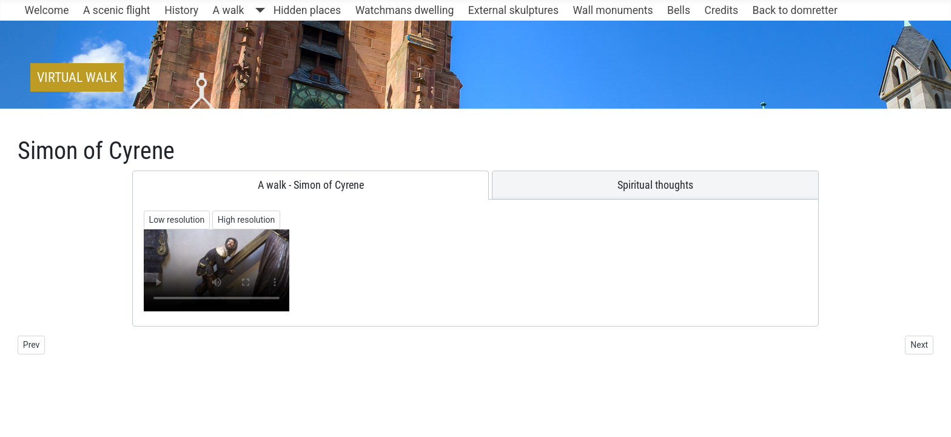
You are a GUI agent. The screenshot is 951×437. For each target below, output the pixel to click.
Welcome (47, 10)
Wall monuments (613, 10)
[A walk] (257, 10)
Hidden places (307, 10)
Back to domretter (795, 10)
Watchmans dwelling (404, 10)
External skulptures (513, 10)
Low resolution (177, 220)
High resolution (246, 220)
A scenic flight (116, 10)
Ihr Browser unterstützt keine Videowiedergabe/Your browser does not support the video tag (216, 270)
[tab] (310, 185)
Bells (678, 10)
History (181, 10)
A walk (228, 10)
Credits (721, 10)
